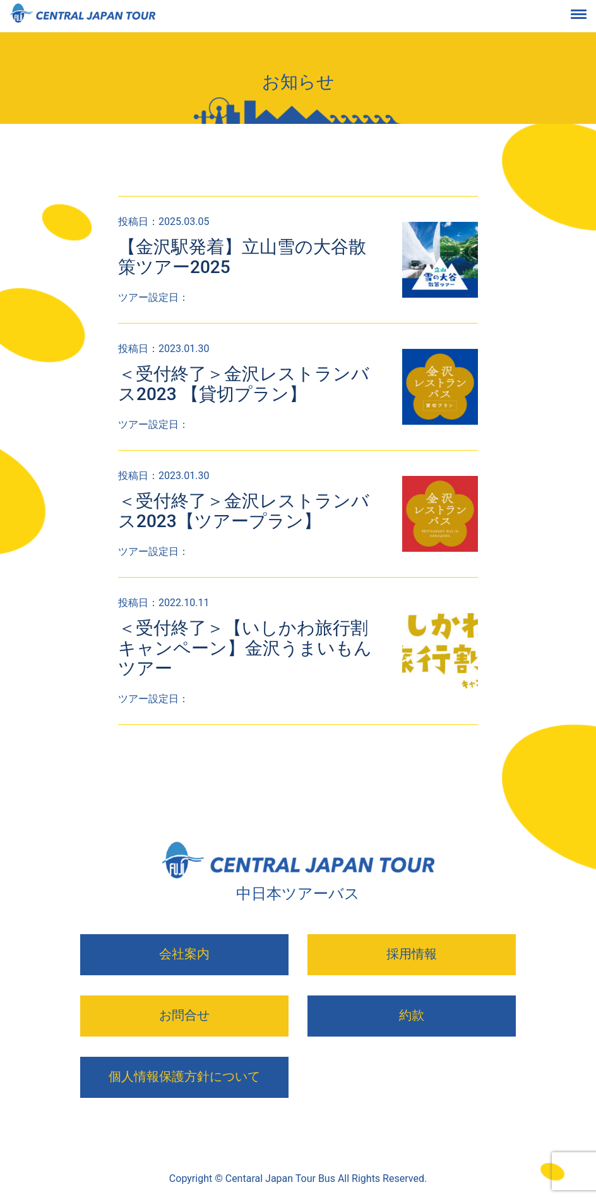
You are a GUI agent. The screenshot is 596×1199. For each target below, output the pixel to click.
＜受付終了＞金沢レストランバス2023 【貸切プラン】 (243, 384)
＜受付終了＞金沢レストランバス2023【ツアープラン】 (243, 511)
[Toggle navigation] (588, 16)
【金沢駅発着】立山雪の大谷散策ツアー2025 (242, 256)
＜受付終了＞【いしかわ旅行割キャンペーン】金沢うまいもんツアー (245, 648)
